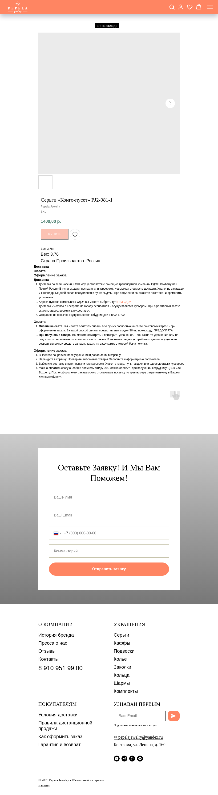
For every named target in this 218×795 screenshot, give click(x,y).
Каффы (122, 643)
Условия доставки (57, 714)
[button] (172, 7)
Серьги (121, 635)
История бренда (56, 635)
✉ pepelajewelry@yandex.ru (138, 737)
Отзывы (47, 651)
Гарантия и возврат (59, 744)
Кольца (121, 675)
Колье (120, 659)
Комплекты (126, 691)
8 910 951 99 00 (60, 668)
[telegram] (124, 758)
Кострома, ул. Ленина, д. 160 (140, 744)
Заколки (122, 667)
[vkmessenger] (140, 758)
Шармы (122, 683)
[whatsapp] (117, 758)
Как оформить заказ (60, 736)
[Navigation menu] (210, 7)
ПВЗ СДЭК (124, 302)
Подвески (124, 651)
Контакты (48, 659)
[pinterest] (132, 758)
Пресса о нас (52, 643)
